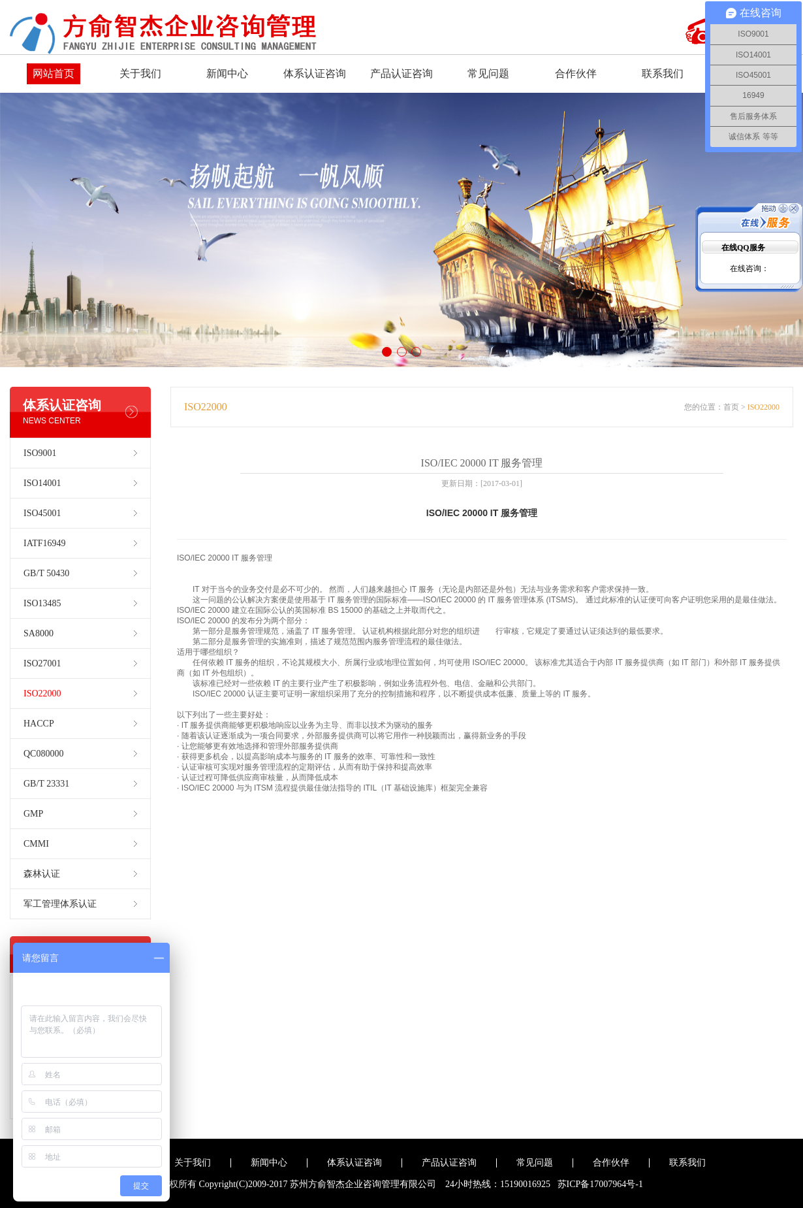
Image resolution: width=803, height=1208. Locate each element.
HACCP (39, 723)
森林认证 (42, 874)
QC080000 (43, 754)
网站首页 (53, 73)
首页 (731, 407)
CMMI (36, 844)
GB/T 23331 (46, 784)
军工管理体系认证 (60, 904)
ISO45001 (42, 513)
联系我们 (663, 73)
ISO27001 (42, 663)
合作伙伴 (576, 73)
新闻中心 (227, 73)
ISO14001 (42, 483)
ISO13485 (42, 603)
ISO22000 (42, 693)
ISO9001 (40, 453)
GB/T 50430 (46, 573)
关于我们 (140, 73)
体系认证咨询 (314, 73)
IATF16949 (45, 543)
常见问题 (488, 73)
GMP (33, 814)
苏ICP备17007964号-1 (600, 1184)
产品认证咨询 (401, 73)
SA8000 (39, 633)
